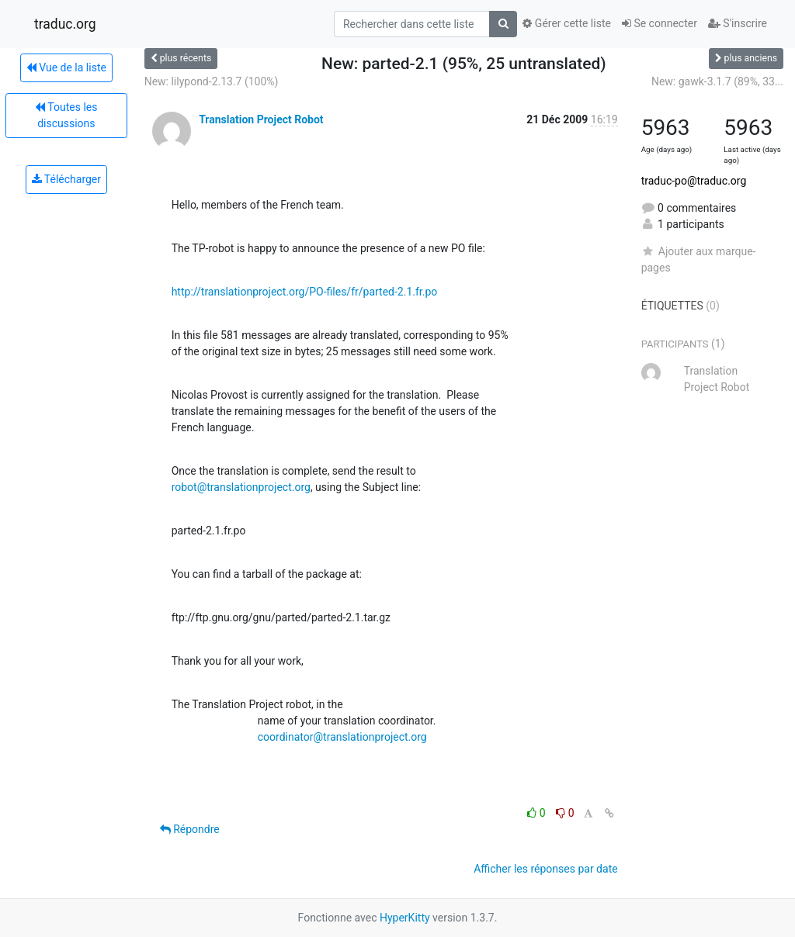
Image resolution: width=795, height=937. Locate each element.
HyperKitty (405, 917)
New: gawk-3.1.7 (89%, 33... (717, 81)
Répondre (190, 829)
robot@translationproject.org (241, 487)
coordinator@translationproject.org (342, 737)
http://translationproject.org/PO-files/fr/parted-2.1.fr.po (305, 291)
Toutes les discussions (66, 115)
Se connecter (659, 23)
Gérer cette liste (566, 23)
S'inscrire (737, 23)
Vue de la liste (66, 67)
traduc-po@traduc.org (694, 181)
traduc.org (65, 24)
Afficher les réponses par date (545, 869)
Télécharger (66, 179)
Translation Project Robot (261, 119)
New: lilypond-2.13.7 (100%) (211, 81)
